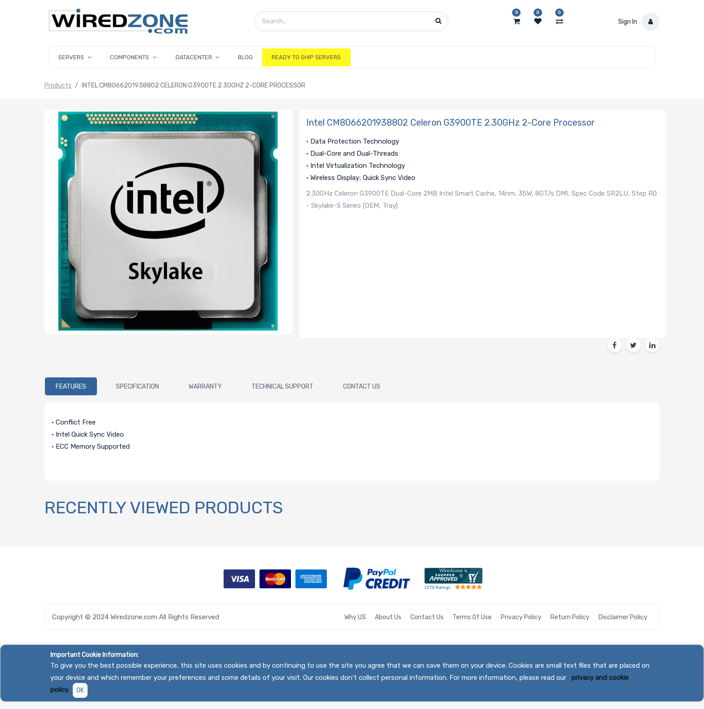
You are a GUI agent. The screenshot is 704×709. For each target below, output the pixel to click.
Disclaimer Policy (622, 617)
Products (57, 85)
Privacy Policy (521, 617)
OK (80, 690)
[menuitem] (245, 57)
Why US (355, 617)
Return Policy (570, 617)
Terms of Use (472, 617)
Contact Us (427, 617)
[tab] (71, 386)
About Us (388, 617)
